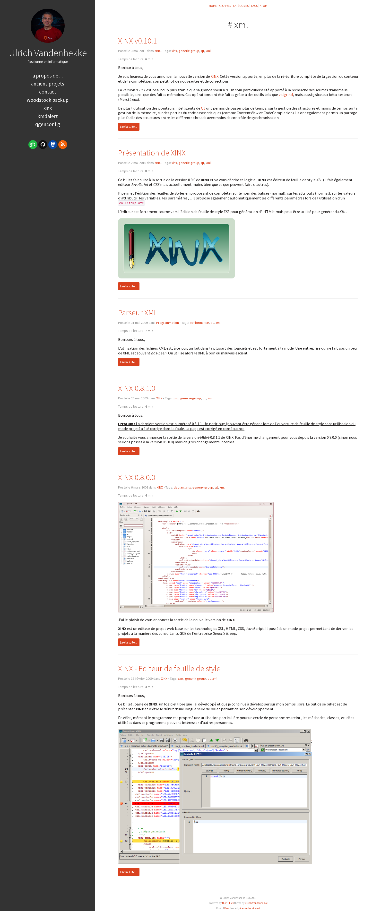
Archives (225, 6)
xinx (174, 51)
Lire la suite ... (129, 127)
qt (202, 51)
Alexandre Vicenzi (250, 908)
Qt (203, 108)
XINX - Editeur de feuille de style (169, 668)
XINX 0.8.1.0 (136, 388)
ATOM (263, 6)
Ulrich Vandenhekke (48, 53)
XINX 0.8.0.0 (136, 477)
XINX (47, 108)
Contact (47, 91)
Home (213, 6)
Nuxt (224, 903)
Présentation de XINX (152, 153)
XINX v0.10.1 (137, 41)
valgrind (286, 94)
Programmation (167, 322)
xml (208, 51)
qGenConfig (47, 124)
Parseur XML (137, 313)
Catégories (241, 6)
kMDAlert (47, 116)
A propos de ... (48, 75)
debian (179, 487)
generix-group (189, 51)
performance (199, 322)
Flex (231, 903)
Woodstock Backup (48, 100)
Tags (254, 6)
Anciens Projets (47, 83)
